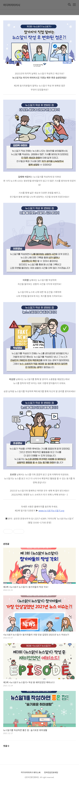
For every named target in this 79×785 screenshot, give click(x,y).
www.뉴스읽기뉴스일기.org (51, 510)
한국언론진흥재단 (51, 772)
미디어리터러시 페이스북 (31, 772)
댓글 (6, 746)
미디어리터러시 (11, 5)
